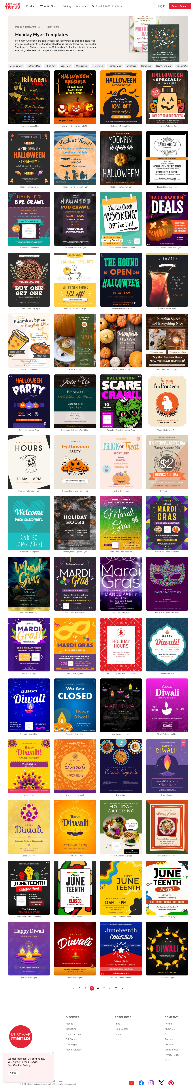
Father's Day (34, 66)
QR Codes (71, 1039)
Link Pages (71, 1044)
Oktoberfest (81, 66)
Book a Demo (180, 6)
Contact (169, 1044)
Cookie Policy (21, 1065)
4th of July (50, 66)
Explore (119, 1034)
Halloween (98, 66)
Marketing (71, 1029)
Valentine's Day (184, 66)
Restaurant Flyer (33, 27)
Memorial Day (16, 66)
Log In (161, 6)
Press (167, 1034)
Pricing (67, 6)
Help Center (121, 1029)
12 (116, 988)
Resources (82, 6)
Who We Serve (49, 6)
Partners (169, 1039)
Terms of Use (171, 1049)
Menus (18, 27)
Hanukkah (146, 66)
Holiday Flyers (52, 27)
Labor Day (66, 66)
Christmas (131, 66)
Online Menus (73, 1034)
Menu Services (73, 1049)
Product (30, 6)
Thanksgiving (114, 66)
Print (117, 1024)
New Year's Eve (163, 66)
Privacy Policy (172, 1055)
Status (168, 1060)
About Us (170, 1029)
